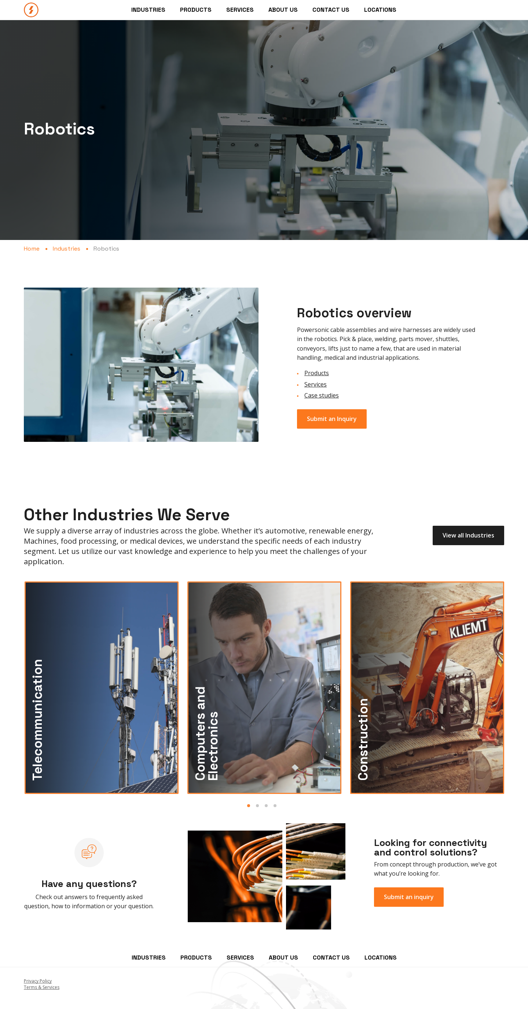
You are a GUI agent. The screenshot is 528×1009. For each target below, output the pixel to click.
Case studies (321, 395)
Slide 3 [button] (266, 805)
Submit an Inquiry (332, 419)
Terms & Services (41, 987)
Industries (148, 10)
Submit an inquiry (409, 897)
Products (196, 10)
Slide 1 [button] (248, 805)
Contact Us (330, 10)
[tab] (250, 804)
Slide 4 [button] (275, 805)
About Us (283, 10)
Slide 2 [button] (257, 805)
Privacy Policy (38, 981)
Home (32, 248)
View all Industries (468, 535)
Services (240, 10)
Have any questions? (89, 883)
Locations (380, 10)
